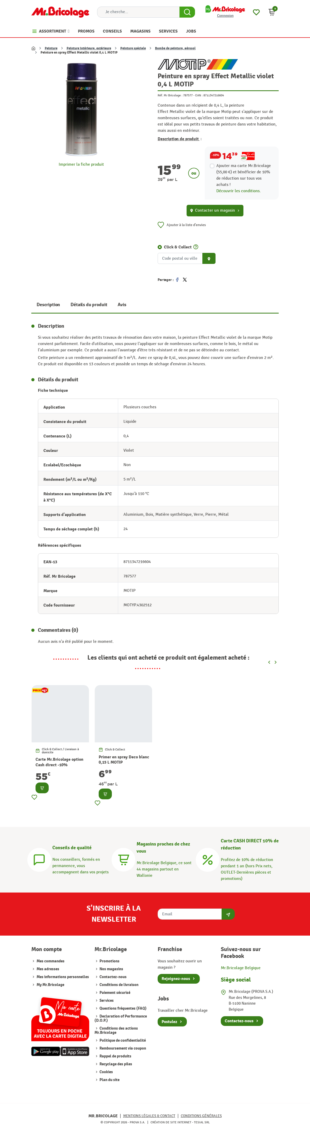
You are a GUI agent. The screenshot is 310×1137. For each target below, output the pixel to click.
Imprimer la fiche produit (81, 164)
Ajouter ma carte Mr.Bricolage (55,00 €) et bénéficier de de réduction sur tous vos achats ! (243, 175)
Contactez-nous (113, 976)
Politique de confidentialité (122, 1040)
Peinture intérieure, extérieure (89, 48)
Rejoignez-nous (176, 978)
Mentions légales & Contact (149, 1116)
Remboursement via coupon (122, 1048)
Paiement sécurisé (114, 992)
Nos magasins (111, 969)
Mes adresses (48, 969)
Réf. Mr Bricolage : (170, 95)
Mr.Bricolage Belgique (241, 968)
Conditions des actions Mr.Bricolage (116, 1030)
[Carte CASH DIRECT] (207, 859)
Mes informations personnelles (63, 976)
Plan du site (109, 1079)
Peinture (51, 48)
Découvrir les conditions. (238, 191)
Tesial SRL (202, 1122)
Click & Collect (178, 247)
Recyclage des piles (115, 1064)
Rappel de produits (115, 1056)
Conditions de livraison (118, 984)
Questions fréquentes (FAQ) (123, 1008)
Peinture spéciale (133, 48)
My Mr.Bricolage (50, 984)
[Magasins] (123, 859)
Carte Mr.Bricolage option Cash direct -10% (59, 762)
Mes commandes (50, 961)
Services (106, 1000)
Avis (122, 305)
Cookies (106, 1072)
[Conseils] (39, 859)
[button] (272, 12)
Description (48, 305)
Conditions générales (201, 1116)
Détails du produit (89, 305)
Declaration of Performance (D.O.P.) (120, 1018)
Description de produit (180, 139)
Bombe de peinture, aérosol (175, 48)
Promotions (109, 961)
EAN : (199, 95)
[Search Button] (187, 12)
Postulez (169, 1021)
